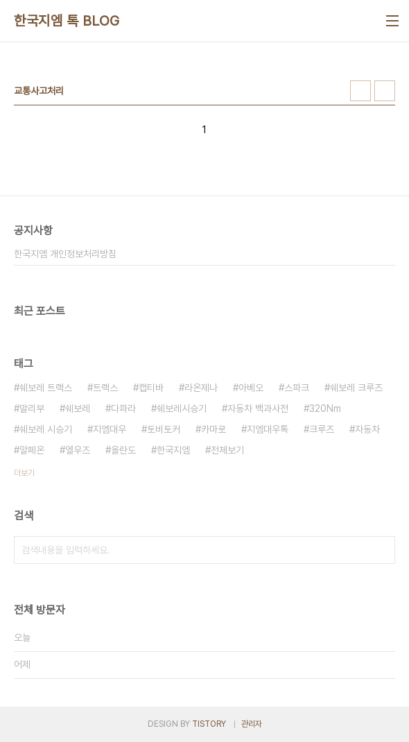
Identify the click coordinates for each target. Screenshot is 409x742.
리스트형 (384, 90)
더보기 (24, 473)
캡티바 (151, 387)
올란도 (123, 450)
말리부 (31, 408)
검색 (381, 550)
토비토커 (163, 429)
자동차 (367, 429)
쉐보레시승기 (182, 408)
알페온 (31, 450)
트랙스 (105, 387)
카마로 (213, 429)
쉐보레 (77, 408)
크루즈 (321, 429)
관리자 (251, 724)
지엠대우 (109, 429)
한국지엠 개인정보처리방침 (65, 253)
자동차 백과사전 (257, 408)
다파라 (123, 408)
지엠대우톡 (267, 429)
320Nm (325, 408)
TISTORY (209, 724)
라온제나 (201, 387)
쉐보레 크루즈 (356, 387)
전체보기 (227, 450)
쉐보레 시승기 (45, 429)
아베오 (250, 387)
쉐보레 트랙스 (45, 387)
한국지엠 (173, 450)
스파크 (296, 387)
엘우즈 (77, 450)
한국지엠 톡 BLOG (67, 21)
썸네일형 (360, 90)
